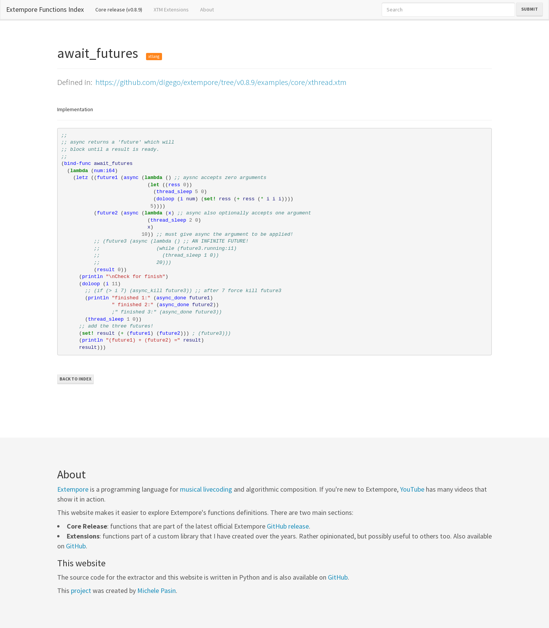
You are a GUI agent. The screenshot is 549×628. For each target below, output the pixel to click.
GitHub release (288, 526)
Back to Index (75, 379)
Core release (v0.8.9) (121, 9)
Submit (529, 9)
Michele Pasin (156, 590)
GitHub (76, 546)
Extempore (72, 489)
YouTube (412, 489)
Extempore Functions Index (45, 9)
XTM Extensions (171, 9)
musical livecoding (206, 489)
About (207, 9)
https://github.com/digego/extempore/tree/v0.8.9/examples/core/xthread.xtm (221, 82)
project (81, 590)
